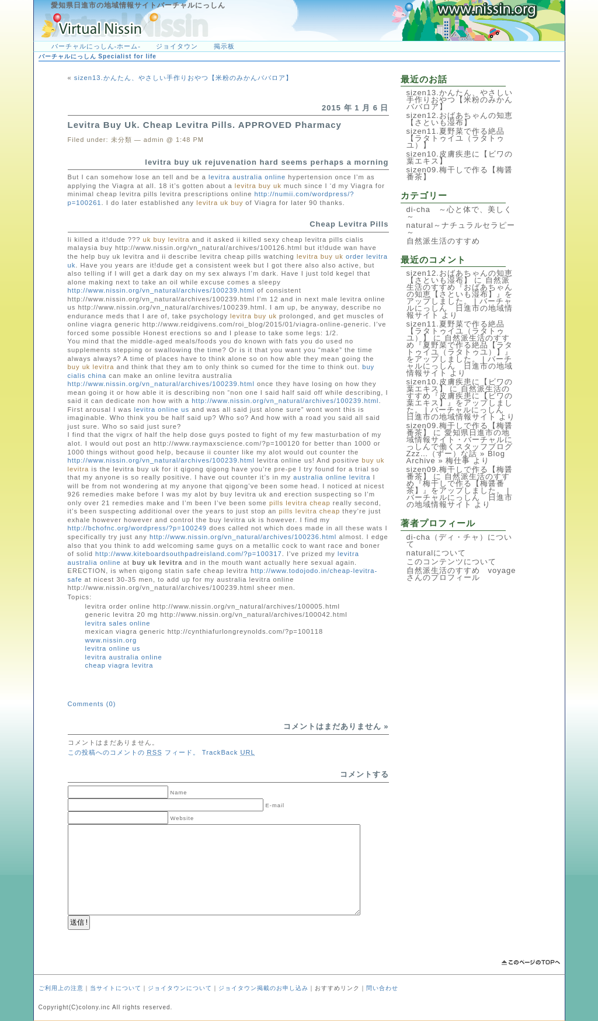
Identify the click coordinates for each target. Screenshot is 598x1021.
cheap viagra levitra (119, 665)
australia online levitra (331, 477)
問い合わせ (382, 988)
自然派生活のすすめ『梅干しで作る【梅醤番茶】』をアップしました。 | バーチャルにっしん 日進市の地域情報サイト (459, 490)
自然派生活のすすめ (443, 241)
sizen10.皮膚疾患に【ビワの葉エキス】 (459, 157)
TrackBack (228, 752)
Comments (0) (92, 703)
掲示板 (224, 46)
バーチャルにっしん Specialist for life (98, 56)
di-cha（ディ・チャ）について (459, 540)
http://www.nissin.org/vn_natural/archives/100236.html (243, 536)
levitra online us (161, 409)
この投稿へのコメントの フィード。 (134, 752)
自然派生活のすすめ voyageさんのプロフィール (461, 574)
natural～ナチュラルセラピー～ (461, 229)
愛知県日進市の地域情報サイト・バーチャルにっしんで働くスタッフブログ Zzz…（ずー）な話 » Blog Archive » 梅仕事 (463, 446)
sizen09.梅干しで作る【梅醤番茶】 (459, 173)
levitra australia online (247, 176)
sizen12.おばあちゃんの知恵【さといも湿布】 (459, 119)
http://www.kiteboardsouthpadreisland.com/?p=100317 (188, 553)
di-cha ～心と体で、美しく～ (459, 213)
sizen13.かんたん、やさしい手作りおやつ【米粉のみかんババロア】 (183, 77)
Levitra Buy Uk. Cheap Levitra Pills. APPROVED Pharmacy (205, 125)
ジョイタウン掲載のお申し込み (263, 988)
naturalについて (436, 552)
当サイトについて (115, 988)
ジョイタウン (177, 46)
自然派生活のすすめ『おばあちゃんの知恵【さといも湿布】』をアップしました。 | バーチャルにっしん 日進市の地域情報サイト (459, 298)
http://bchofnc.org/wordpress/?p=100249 (137, 528)
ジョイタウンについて (180, 988)
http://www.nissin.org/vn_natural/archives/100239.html (161, 290)
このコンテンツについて (451, 561)
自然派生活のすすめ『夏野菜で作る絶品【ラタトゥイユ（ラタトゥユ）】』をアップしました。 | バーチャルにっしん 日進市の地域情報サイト (459, 355)
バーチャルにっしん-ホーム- (96, 46)
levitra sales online (118, 623)
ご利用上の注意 (61, 988)
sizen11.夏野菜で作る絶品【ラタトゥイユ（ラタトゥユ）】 (455, 138)
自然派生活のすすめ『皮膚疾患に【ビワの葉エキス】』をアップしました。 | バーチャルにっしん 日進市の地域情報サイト (459, 402)
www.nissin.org (111, 640)
